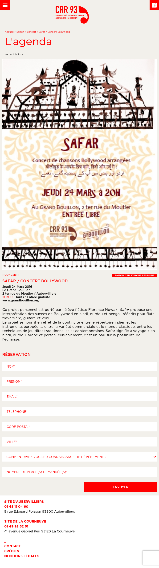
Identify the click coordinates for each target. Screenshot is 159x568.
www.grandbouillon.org (20, 300)
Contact (12, 546)
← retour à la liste (12, 54)
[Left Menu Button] (5, 5)
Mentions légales (21, 556)
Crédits (11, 551)
